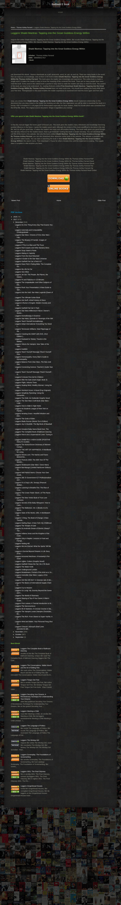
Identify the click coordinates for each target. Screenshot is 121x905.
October (17, 692)
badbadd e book (60, 4)
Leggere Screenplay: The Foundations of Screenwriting (28, 838)
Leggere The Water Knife (23, 616)
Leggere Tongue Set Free (28, 745)
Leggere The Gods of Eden (24, 447)
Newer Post (14, 201)
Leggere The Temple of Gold (24, 570)
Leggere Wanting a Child (28, 783)
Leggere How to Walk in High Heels (27, 434)
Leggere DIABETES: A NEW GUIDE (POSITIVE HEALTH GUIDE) (25, 477)
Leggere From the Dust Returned (26, 261)
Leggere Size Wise (21, 281)
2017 (14, 220)
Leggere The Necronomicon (24, 662)
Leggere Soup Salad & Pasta (24, 255)
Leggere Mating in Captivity (24, 258)
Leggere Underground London (25, 618)
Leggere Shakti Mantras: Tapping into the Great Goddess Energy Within (48, 33)
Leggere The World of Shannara (25, 649)
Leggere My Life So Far (22, 279)
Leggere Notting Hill (21, 588)
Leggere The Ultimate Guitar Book (26, 309)
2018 (14, 217)
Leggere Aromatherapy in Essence (26, 330)
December (18, 222)
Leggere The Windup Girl (28, 819)
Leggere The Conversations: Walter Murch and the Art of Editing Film (29, 728)
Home (60, 12)
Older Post (102, 201)
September (18, 695)
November (18, 690)
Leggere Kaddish (20, 368)
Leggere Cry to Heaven (22, 641)
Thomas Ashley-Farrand (23, 28)
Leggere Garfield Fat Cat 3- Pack (26, 322)
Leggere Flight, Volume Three (24, 406)
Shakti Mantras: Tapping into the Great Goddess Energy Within (49, 101)
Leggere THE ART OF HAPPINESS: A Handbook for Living (25, 489)
